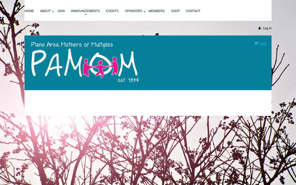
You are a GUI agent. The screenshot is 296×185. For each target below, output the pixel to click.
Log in (267, 28)
